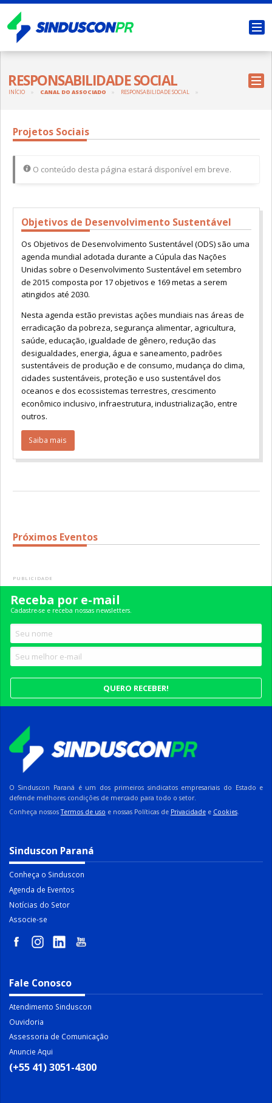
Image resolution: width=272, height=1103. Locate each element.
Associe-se (28, 919)
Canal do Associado (73, 92)
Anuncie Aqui (31, 1051)
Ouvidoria (26, 1022)
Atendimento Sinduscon (50, 1006)
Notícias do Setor (39, 904)
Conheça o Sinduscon (46, 874)
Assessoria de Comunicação (59, 1036)
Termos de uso (83, 812)
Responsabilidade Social (155, 92)
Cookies (225, 812)
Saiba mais (48, 440)
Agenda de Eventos (42, 889)
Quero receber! (136, 688)
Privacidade (188, 812)
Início (16, 92)
